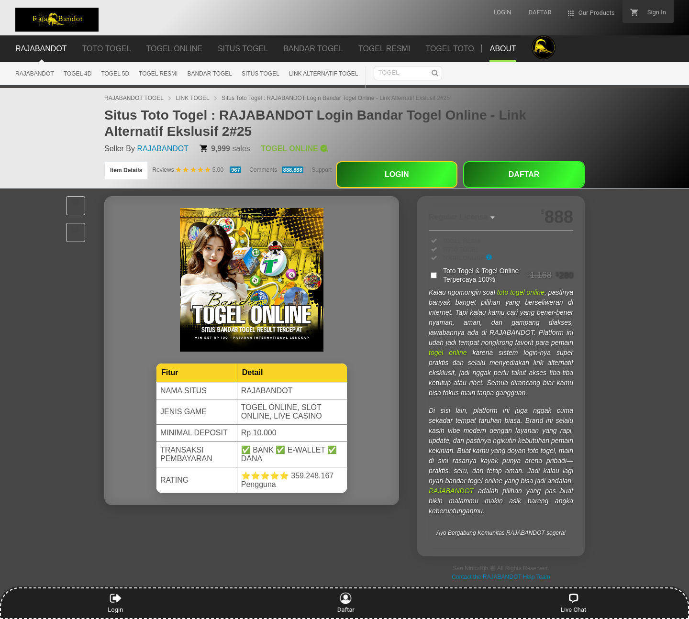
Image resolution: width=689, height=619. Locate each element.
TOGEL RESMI (158, 73)
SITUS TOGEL (260, 73)
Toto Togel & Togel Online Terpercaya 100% (508, 275)
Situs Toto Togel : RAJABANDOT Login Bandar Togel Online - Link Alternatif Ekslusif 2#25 (336, 98)
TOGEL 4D (78, 73)
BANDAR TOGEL (209, 73)
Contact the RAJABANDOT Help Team (501, 577)
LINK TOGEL (193, 98)
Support (321, 169)
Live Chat (573, 602)
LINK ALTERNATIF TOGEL (323, 73)
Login (115, 602)
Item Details (126, 170)
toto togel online (521, 292)
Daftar (343, 602)
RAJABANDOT (34, 73)
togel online (448, 352)
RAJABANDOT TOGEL (134, 98)
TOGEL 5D (115, 73)
